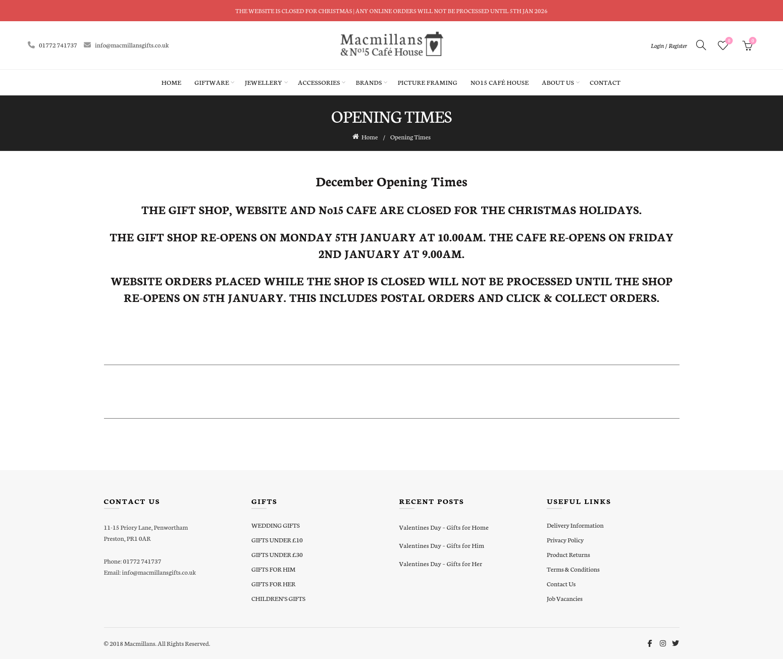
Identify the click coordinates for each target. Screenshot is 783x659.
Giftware (211, 82)
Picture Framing (427, 82)
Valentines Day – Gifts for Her (441, 563)
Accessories (319, 82)
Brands (369, 82)
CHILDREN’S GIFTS (278, 597)
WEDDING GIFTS (275, 524)
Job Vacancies (565, 597)
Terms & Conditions (573, 568)
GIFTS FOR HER (273, 583)
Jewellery (263, 82)
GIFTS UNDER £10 (277, 539)
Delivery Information (575, 524)
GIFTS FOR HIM (273, 568)
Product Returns (568, 553)
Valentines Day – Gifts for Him (442, 544)
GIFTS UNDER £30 (277, 553)
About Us (558, 82)
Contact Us (561, 583)
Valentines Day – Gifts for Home (444, 526)
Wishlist (728, 41)
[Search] (701, 45)
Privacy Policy (565, 539)
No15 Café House (500, 82)
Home (171, 82)
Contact (605, 82)
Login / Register (669, 45)
